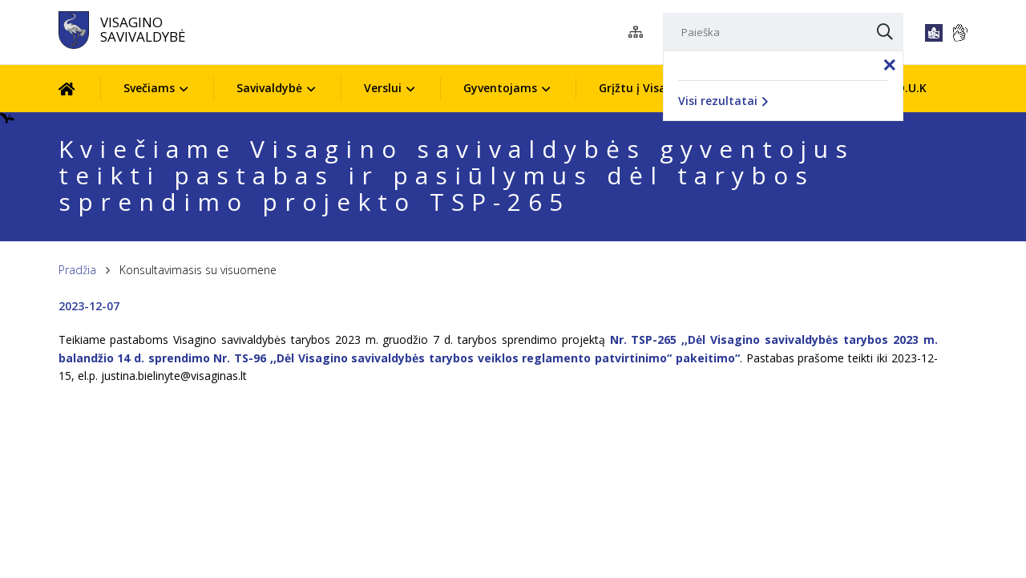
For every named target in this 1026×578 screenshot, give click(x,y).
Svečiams (149, 87)
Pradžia (77, 269)
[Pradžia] (79, 88)
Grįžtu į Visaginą (644, 87)
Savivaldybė (269, 87)
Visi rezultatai (723, 100)
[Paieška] (783, 32)
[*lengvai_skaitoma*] (934, 33)
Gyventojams (500, 87)
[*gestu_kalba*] (959, 33)
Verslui (383, 87)
